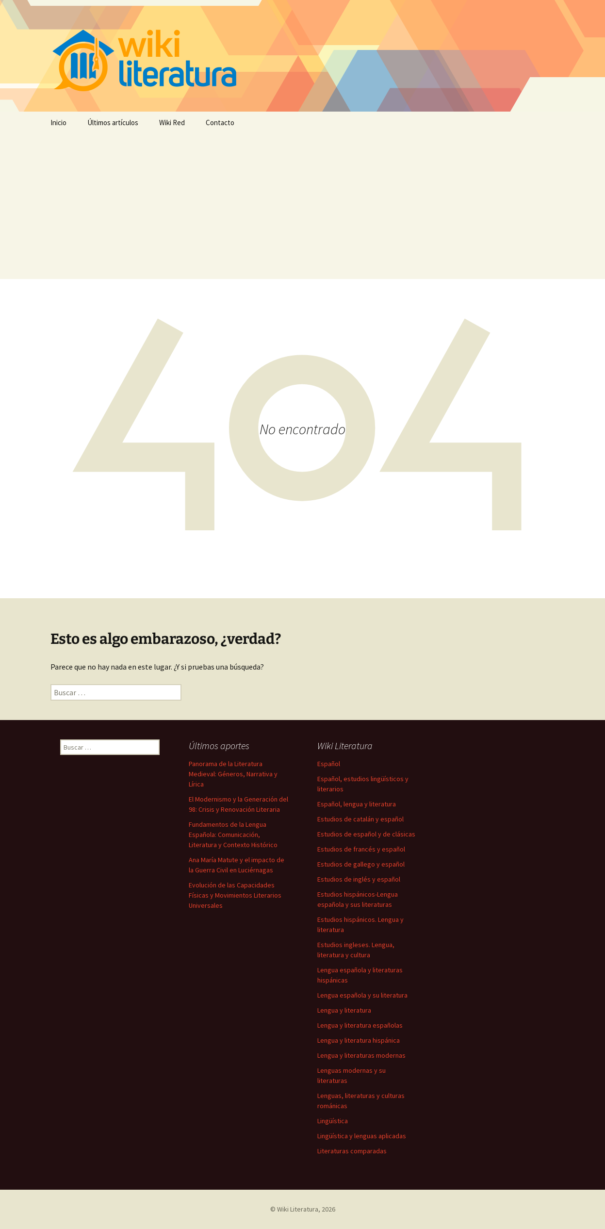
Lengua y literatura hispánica (358, 1040)
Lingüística (332, 1120)
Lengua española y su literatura (362, 995)
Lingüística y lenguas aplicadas (361, 1135)
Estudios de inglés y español (358, 879)
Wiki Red (172, 122)
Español (328, 763)
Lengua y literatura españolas (360, 1025)
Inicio (58, 122)
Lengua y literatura (344, 1010)
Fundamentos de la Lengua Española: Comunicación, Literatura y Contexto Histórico (233, 834)
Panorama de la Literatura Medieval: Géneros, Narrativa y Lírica (233, 773)
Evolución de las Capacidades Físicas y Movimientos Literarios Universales (235, 895)
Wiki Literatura (297, 1209)
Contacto (220, 122)
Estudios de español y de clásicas (366, 834)
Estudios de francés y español (361, 849)
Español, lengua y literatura (356, 804)
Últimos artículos (112, 122)
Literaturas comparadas (352, 1151)
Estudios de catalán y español (360, 819)
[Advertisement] (303, 206)
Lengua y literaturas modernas (361, 1055)
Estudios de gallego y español (361, 864)
